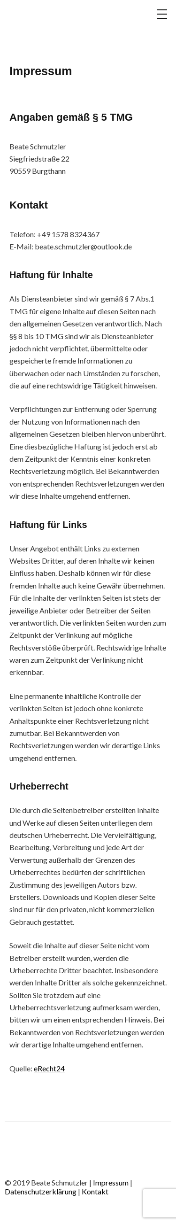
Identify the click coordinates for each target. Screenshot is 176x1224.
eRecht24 (49, 1068)
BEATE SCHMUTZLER (52, 25)
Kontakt (95, 1191)
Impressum (111, 1182)
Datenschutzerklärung (41, 1191)
